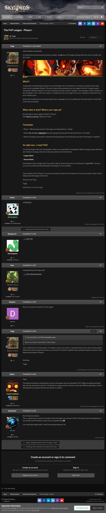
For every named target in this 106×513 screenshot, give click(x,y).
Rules (30, 17)
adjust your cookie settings (59, 508)
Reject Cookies (97, 508)
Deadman (12, 302)
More (59, 17)
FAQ (39, 17)
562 (13, 326)
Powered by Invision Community (95, 501)
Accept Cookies (81, 508)
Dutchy (12, 197)
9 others (97, 193)
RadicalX (89, 193)
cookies (14, 508)
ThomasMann (48, 337)
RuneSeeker (12, 411)
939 (13, 403)
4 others (97, 370)
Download (19, 17)
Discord (49, 17)
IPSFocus (12, 499)
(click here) (42, 133)
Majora (28, 229)
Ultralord (87, 224)
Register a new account (30, 475)
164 (13, 75)
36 (12, 435)
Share (83, 37)
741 (13, 258)
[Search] (84, 7)
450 (13, 221)
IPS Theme (5, 499)
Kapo (12, 265)
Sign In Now (76, 475)
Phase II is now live (32, 116)
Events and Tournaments (30, 38)
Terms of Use (35, 510)
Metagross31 (79, 193)
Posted (29, 46)
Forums (8, 17)
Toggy (14, 36)
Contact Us (7, 501)
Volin (85, 193)
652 (13, 294)
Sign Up (96, 17)
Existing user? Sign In (84, 17)
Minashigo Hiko (30, 447)
